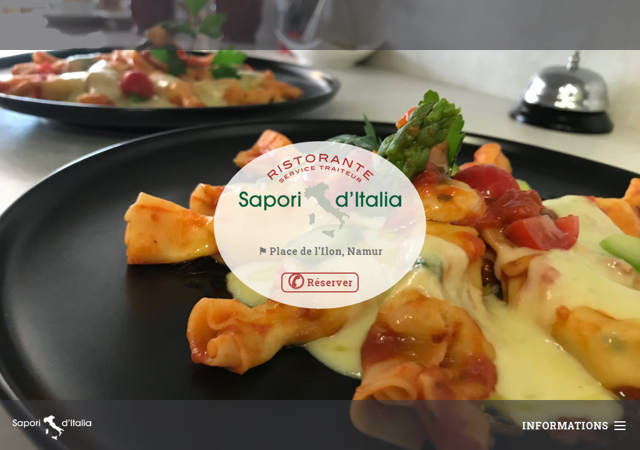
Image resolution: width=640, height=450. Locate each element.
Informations (574, 425)
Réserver (320, 282)
